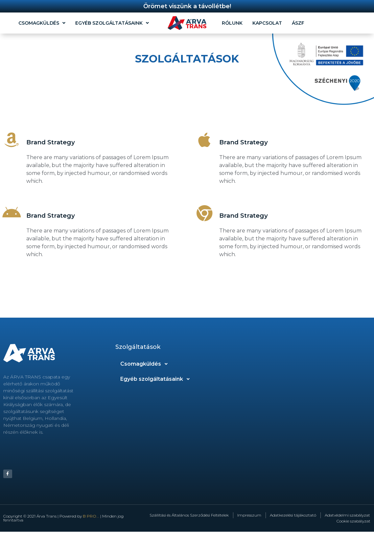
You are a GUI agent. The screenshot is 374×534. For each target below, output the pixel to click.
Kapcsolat (267, 23)
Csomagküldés (41, 23)
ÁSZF (298, 23)
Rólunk (232, 23)
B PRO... (91, 518)
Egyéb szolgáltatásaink (112, 23)
